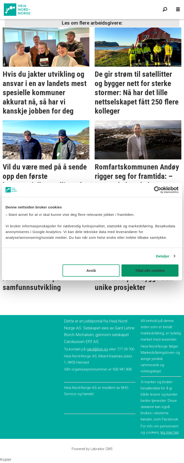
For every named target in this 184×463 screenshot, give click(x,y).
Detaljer (162, 256)
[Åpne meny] (178, 9)
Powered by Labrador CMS (92, 449)
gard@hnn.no (97, 349)
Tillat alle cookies (150, 270)
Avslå (91, 270)
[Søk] (165, 10)
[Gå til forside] (79, 9)
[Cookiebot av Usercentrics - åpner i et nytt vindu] (157, 189)
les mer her (170, 432)
